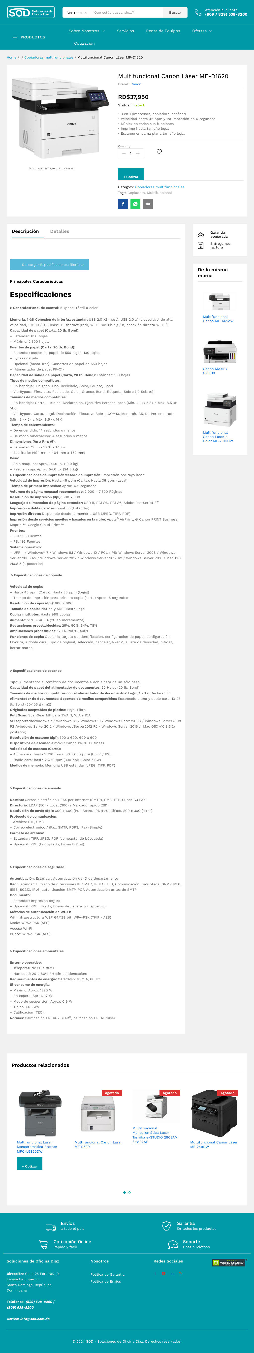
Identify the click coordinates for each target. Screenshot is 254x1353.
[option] (40, 1133)
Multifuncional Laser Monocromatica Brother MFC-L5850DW (37, 1146)
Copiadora (136, 193)
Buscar (175, 12)
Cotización (84, 43)
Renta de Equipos (163, 31)
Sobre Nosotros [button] (84, 31)
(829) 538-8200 (39, 1302)
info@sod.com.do (34, 1319)
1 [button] (124, 1192)
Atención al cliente (221, 10)
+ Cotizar (130, 177)
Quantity (124, 146)
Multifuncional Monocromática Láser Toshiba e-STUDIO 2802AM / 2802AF (155, 1135)
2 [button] (129, 1192)
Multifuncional (159, 193)
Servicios (125, 31)
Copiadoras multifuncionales (159, 187)
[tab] (28, 233)
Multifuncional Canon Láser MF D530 (98, 1144)
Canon (135, 84)
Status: (124, 105)
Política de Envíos (106, 1281)
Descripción (25, 231)
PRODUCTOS (33, 37)
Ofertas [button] (199, 31)
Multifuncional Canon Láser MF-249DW (214, 1144)
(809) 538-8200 (20, 1307)
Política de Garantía (108, 1274)
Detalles (59, 231)
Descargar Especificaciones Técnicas (53, 265)
